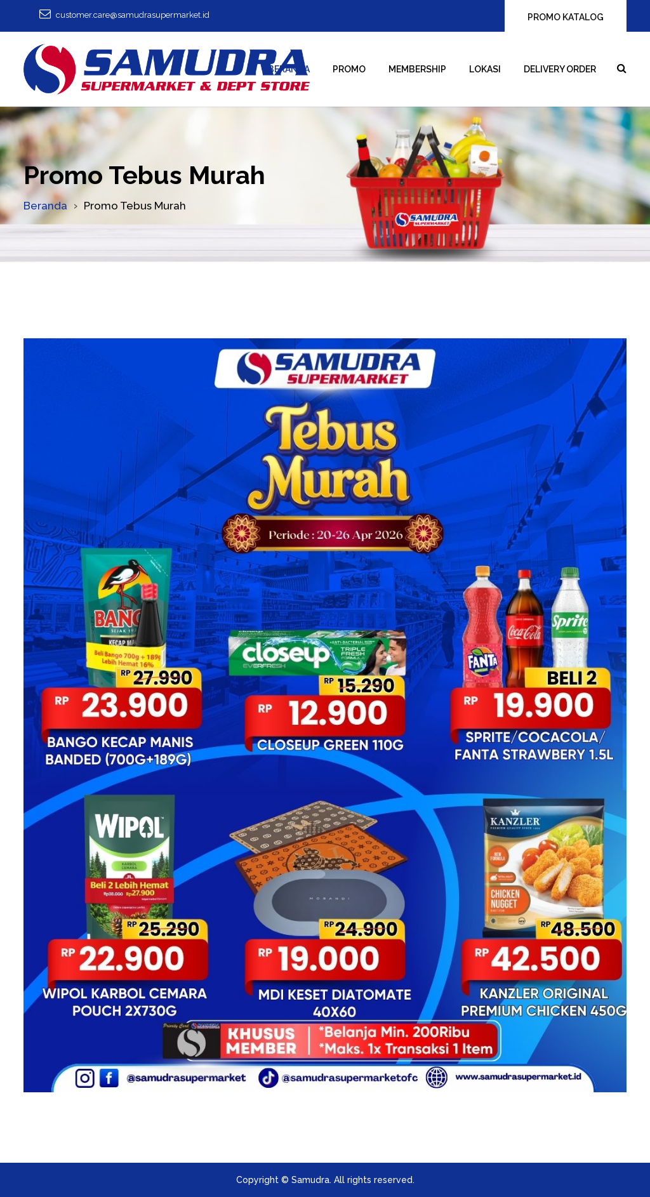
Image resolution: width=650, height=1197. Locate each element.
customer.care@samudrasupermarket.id (132, 15)
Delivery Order (560, 69)
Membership (417, 69)
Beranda (289, 69)
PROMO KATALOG (565, 17)
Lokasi (485, 69)
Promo (349, 69)
